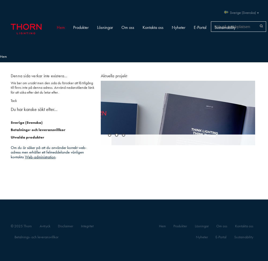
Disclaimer (65, 226)
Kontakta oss (153, 27)
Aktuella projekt (114, 76)
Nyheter (178, 27)
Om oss (127, 27)
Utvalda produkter (27, 137)
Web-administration (40, 156)
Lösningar (105, 27)
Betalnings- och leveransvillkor (38, 130)
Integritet (87, 226)
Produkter (81, 27)
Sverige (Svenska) (243, 12)
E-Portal (200, 27)
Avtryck (45, 226)
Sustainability (225, 27)
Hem (61, 27)
